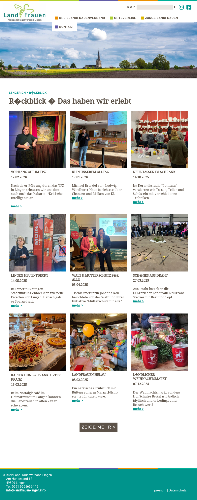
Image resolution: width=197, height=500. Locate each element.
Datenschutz (177, 490)
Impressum (158, 490)
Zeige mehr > (98, 427)
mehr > (16, 206)
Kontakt (64, 26)
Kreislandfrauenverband (80, 18)
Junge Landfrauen (159, 18)
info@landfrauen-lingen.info (26, 490)
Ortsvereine (123, 18)
